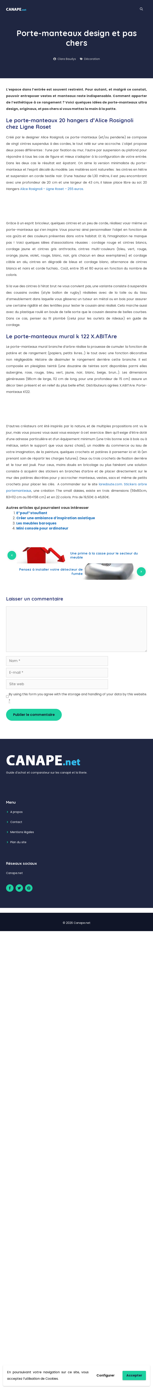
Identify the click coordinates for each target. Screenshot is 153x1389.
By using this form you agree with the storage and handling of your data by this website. (78, 697)
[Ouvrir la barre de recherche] (141, 9)
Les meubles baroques (36, 523)
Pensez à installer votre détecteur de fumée (51, 571)
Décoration (92, 59)
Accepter (134, 1375)
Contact (16, 822)
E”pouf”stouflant (31, 513)
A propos (16, 812)
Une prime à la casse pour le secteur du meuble (104, 555)
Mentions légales (22, 832)
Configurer (105, 1375)
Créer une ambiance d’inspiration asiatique (55, 518)
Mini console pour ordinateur (42, 528)
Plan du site (18, 842)
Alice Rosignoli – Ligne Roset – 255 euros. (52, 189)
